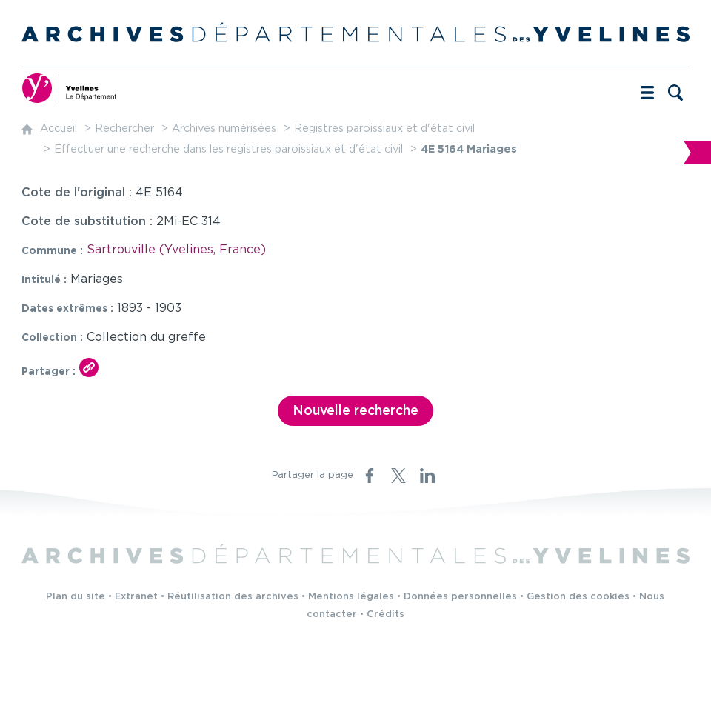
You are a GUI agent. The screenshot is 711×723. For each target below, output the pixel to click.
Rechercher (124, 128)
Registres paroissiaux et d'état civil (384, 128)
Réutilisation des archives (232, 597)
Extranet (136, 597)
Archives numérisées (224, 128)
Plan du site (75, 597)
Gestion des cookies (578, 597)
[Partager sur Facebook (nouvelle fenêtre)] (369, 475)
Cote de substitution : (88, 221)
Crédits (385, 614)
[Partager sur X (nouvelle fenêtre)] (398, 475)
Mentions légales (351, 597)
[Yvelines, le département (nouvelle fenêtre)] (69, 88)
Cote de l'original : (78, 193)
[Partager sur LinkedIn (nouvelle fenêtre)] (427, 475)
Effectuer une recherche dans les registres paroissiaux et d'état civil (228, 149)
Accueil (58, 128)
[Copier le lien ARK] (89, 367)
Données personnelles (460, 597)
